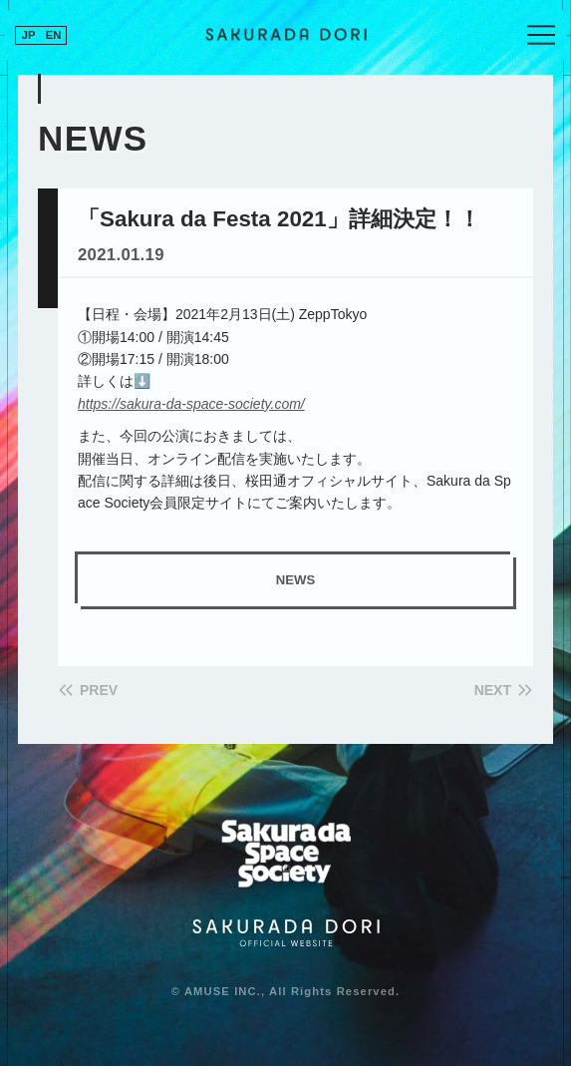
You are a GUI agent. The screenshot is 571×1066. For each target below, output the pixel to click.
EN (54, 35)
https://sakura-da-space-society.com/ (191, 404)
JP (29, 35)
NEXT (492, 690)
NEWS (295, 579)
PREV (99, 690)
